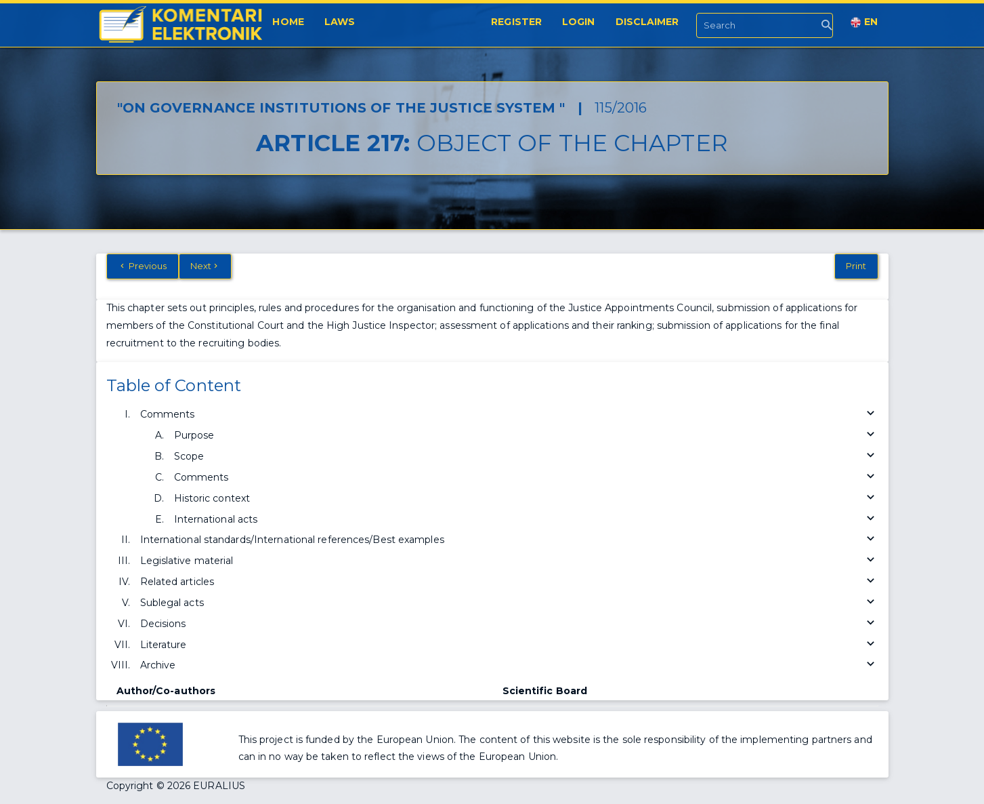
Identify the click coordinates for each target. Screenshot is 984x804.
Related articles (509, 582)
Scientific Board (545, 691)
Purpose (526, 435)
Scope (526, 456)
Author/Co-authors (166, 691)
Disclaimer (647, 22)
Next (205, 265)
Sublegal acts (509, 603)
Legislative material (509, 560)
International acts (526, 519)
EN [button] (864, 22)
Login (578, 22)
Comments (509, 414)
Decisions (509, 624)
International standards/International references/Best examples (509, 539)
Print (856, 265)
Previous (142, 265)
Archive (509, 665)
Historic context (526, 498)
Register (516, 22)
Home (287, 22)
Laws (339, 22)
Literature (509, 645)
